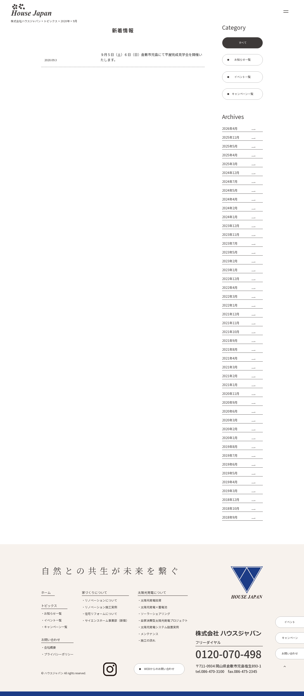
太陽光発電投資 (151, 600)
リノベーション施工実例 (101, 607)
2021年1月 (230, 384)
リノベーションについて (101, 600)
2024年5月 (230, 190)
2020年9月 (230, 402)
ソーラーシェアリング (155, 613)
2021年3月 (230, 367)
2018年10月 (230, 508)
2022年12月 (230, 278)
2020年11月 (230, 393)
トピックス (49, 605)
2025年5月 (230, 146)
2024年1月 (230, 217)
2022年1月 (230, 305)
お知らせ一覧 (53, 613)
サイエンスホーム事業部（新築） (107, 620)
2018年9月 (230, 517)
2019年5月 (230, 473)
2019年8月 (230, 446)
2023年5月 (230, 252)
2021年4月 (230, 358)
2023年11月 (230, 234)
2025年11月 (230, 137)
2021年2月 (230, 376)
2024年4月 (230, 199)
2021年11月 (230, 323)
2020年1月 (230, 437)
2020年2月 (230, 429)
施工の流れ (148, 640)
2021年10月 (230, 331)
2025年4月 (230, 155)
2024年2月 (230, 208)
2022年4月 (230, 287)
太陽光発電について (152, 592)
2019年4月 (230, 482)
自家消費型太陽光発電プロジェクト (164, 620)
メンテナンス (149, 634)
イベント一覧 (53, 620)
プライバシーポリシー (59, 654)
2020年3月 (230, 420)
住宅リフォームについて (101, 613)
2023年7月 (230, 243)
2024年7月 (230, 181)
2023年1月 (230, 270)
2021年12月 (230, 314)
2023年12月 (230, 225)
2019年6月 (230, 464)
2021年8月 (230, 349)
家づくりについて (94, 592)
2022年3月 (230, 296)
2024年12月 (230, 172)
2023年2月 (230, 261)
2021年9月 (230, 340)
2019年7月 (230, 455)
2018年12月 (230, 499)
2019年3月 (230, 490)
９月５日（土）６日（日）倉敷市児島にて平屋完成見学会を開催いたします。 (151, 57)
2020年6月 (230, 411)
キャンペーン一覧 (55, 627)
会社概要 (50, 647)
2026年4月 (230, 128)
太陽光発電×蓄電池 (154, 607)
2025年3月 (230, 164)
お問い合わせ (50, 639)
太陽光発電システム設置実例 (160, 627)
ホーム (46, 592)
